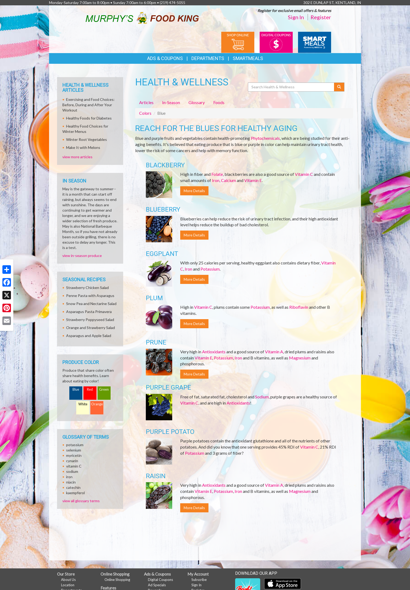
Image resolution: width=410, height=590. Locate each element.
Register (321, 17)
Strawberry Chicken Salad (87, 287)
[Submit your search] (339, 87)
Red (90, 389)
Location (67, 585)
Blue (76, 389)
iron (69, 476)
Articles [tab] (146, 102)
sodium (72, 471)
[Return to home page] (142, 17)
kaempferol (75, 492)
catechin (73, 487)
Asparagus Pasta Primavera (89, 311)
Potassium (210, 268)
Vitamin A (274, 351)
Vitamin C (304, 174)
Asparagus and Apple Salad (88, 335)
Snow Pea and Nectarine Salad (91, 303)
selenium (73, 450)
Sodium (262, 396)
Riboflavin (298, 307)
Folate (217, 174)
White (82, 404)
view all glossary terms (81, 500)
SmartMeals (248, 58)
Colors (145, 113)
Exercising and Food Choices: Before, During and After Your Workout (88, 104)
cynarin (72, 460)
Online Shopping (117, 579)
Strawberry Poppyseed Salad (90, 319)
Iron (215, 180)
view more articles (77, 157)
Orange (97, 404)
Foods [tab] (218, 102)
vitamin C (74, 466)
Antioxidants (214, 351)
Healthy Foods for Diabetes (89, 118)
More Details (194, 190)
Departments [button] (207, 58)
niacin (71, 482)
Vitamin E (253, 180)
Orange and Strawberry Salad (90, 327)
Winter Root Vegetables (86, 139)
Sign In (296, 17)
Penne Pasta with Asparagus (90, 295)
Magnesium (300, 357)
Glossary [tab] (196, 102)
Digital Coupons (160, 579)
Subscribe (199, 579)
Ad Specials (157, 585)
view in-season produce (82, 255)
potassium (74, 444)
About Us (68, 579)
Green (104, 389)
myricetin (74, 455)
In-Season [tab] (171, 102)
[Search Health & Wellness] (291, 87)
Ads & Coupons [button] (165, 58)
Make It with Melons (83, 147)
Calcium (228, 180)
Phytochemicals (265, 138)
